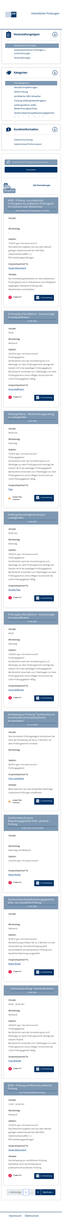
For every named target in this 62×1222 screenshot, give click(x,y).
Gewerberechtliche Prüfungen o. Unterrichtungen (30, 52)
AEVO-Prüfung (21, 91)
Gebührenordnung (23, 139)
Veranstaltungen (22, 57)
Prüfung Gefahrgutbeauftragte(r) (30, 100)
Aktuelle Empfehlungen (25, 87)
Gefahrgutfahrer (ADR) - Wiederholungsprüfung (25, 107)
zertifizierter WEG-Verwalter (27, 96)
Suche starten (31, 170)
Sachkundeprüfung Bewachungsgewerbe (34, 113)
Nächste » (48, 1192)
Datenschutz (32, 1215)
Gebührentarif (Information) (28, 144)
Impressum (15, 1215)
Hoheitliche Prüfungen (25, 45)
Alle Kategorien (21, 83)
